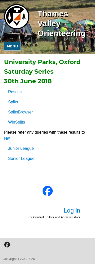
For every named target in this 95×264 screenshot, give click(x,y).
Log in (72, 210)
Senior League (21, 158)
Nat (7, 138)
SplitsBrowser (20, 112)
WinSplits (16, 122)
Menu (12, 46)
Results (15, 92)
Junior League (21, 148)
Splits (13, 102)
